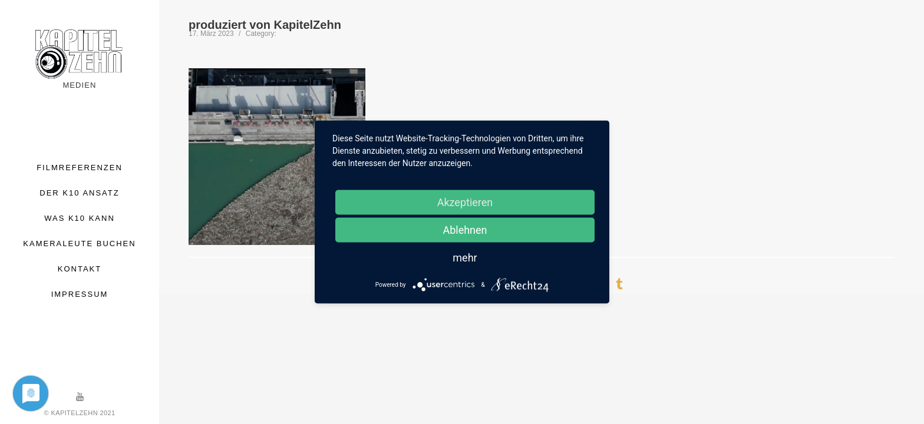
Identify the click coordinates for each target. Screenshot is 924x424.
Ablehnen (465, 230)
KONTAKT (79, 268)
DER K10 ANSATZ (79, 192)
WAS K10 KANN (79, 218)
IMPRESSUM (79, 294)
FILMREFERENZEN (80, 167)
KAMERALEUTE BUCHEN (79, 243)
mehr (465, 257)
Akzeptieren (465, 202)
